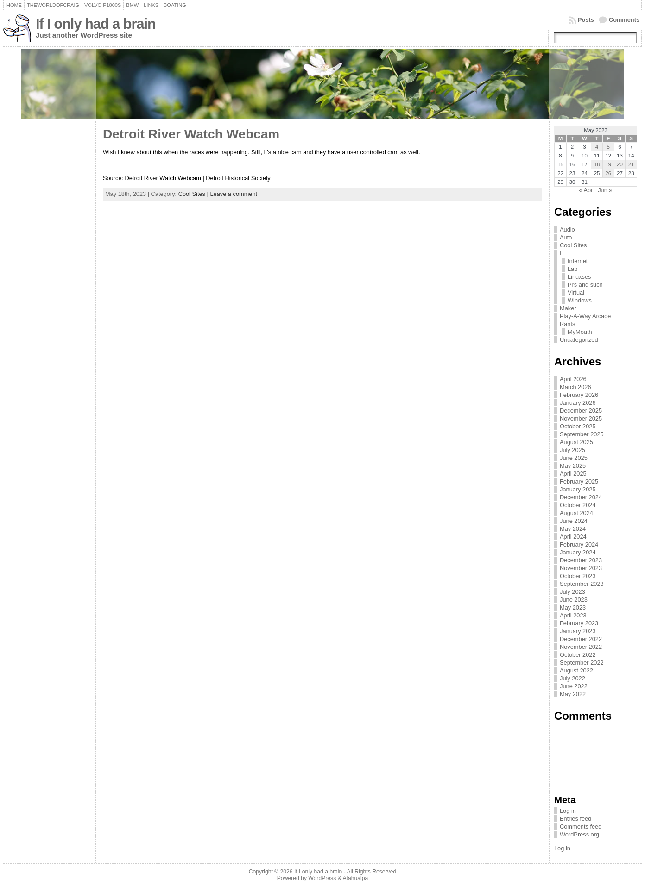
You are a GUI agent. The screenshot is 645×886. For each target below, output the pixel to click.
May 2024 (573, 528)
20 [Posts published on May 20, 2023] (620, 164)
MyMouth (580, 331)
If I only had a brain (96, 24)
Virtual (576, 292)
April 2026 (573, 379)
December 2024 (581, 497)
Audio (567, 229)
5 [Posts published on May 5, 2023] (608, 147)
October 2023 (578, 575)
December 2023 (581, 560)
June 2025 (574, 457)
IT (562, 253)
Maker (568, 308)
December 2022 (581, 638)
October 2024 (578, 505)
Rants (567, 323)
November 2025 (581, 418)
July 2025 (572, 449)
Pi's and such (585, 284)
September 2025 (582, 434)
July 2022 (572, 678)
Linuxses (579, 276)
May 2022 (573, 694)
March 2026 (575, 386)
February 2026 (579, 394)
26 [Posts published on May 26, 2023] (608, 173)
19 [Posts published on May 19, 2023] (608, 164)
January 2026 (578, 402)
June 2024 (574, 520)
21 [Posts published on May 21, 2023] (631, 164)
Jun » (605, 190)
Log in (568, 810)
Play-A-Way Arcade (585, 316)
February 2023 (579, 623)
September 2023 (582, 583)
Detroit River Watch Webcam (193, 134)
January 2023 (578, 631)
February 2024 (579, 544)
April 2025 (573, 473)
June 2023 (574, 599)
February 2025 (579, 481)
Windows (580, 300)
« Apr (586, 190)
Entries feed (575, 818)
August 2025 (576, 442)
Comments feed (580, 826)
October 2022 (578, 654)
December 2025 (581, 410)
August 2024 (576, 512)
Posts (586, 19)
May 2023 (573, 607)
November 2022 (581, 646)
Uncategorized (579, 339)
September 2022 (582, 662)
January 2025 (578, 489)
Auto (566, 237)
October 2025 (578, 426)
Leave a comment (233, 193)
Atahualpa (355, 878)
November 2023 (581, 568)
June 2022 (574, 686)
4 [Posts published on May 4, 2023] (596, 147)
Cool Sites (191, 193)
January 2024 (578, 552)
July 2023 (572, 591)
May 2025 (573, 465)
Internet (578, 261)
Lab (572, 268)
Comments (624, 19)
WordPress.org (579, 834)
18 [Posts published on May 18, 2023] (597, 164)
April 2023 (573, 615)
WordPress (322, 878)
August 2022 (576, 670)
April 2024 (573, 536)
